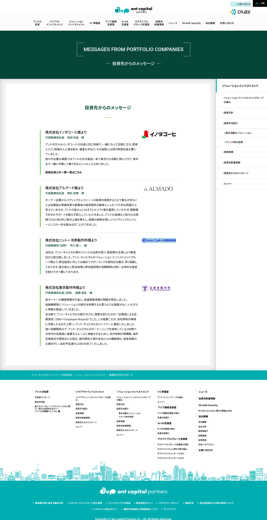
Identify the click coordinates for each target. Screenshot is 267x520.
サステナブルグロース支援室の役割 (172, 438)
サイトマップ (166, 501)
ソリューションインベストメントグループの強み (244, 102)
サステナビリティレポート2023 (170, 452)
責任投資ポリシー (144, 496)
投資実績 (229, 157)
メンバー (228, 190)
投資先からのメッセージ (236, 179)
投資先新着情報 (232, 168)
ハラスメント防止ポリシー (108, 501)
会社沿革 (202, 420)
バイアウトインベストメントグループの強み (93, 397)
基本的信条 (40, 400)
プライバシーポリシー (166, 496)
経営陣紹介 (203, 425)
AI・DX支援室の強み (166, 424)
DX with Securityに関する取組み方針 (215, 406)
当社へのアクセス (206, 438)
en (263, 3)
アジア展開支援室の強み (168, 410)
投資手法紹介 (231, 126)
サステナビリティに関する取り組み (172, 443)
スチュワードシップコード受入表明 (90, 496)
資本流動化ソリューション (239, 137)
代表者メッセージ (42, 396)
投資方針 (229, 115)
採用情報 (202, 434)
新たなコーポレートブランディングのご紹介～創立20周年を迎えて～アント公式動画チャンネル (52, 407)
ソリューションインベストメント (241, 86)
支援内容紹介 (163, 414)
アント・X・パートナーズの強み (170, 396)
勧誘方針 (184, 496)
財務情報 (202, 429)
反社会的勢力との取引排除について (209, 496)
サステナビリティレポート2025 (170, 447)
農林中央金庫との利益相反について (140, 501)
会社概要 (202, 416)
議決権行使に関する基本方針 (57, 496)
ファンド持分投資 (235, 146)
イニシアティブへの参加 (120, 496)
